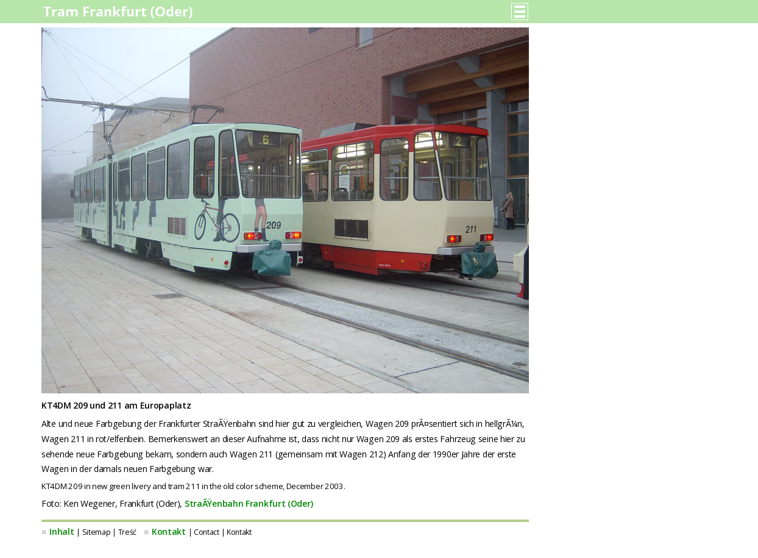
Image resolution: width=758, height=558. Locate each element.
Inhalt (61, 531)
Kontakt (169, 531)
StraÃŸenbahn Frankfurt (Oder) (249, 503)
